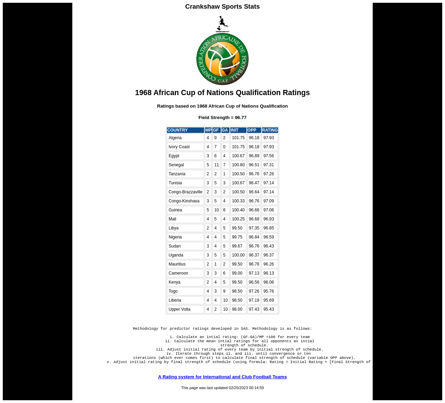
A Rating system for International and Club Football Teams (222, 387)
